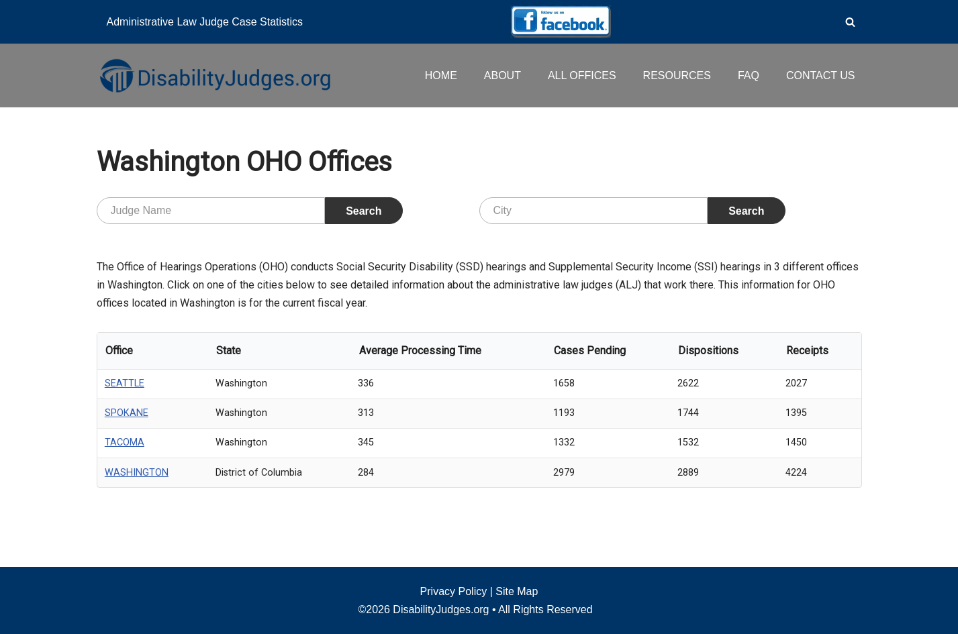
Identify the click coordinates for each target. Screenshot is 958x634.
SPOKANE (126, 413)
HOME (441, 75)
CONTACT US (820, 75)
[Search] (850, 22)
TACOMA (124, 442)
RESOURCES (677, 75)
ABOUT (502, 75)
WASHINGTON (137, 472)
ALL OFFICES (582, 75)
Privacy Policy (453, 591)
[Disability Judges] (214, 75)
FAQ (748, 75)
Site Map (516, 591)
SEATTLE (124, 383)
